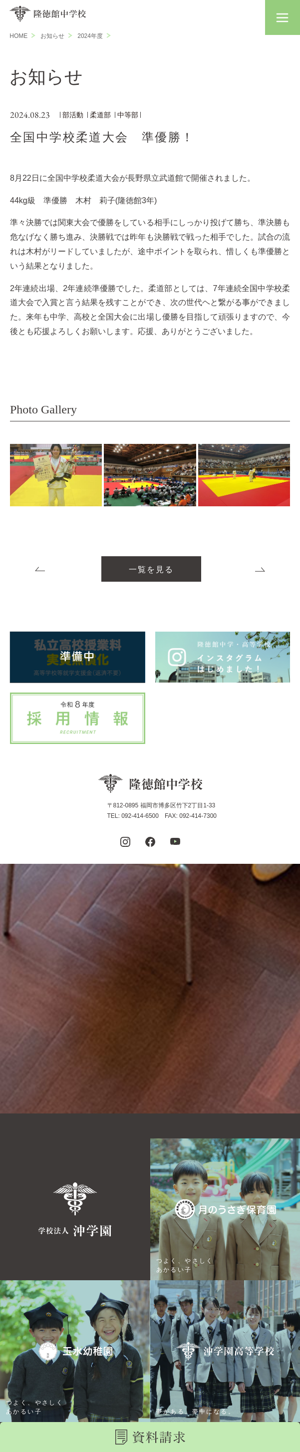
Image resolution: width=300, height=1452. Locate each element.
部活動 (72, 114)
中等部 (127, 114)
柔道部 (100, 114)
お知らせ (52, 36)
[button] (282, 17)
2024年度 (90, 36)
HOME (18, 36)
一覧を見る (151, 569)
